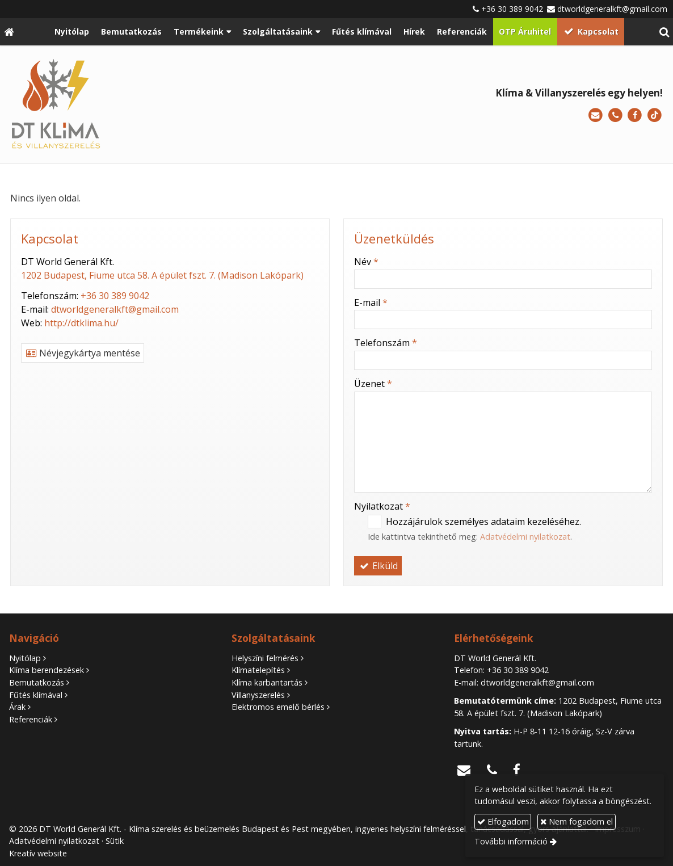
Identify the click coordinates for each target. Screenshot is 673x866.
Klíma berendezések (46, 670)
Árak (17, 706)
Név (366, 261)
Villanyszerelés (258, 695)
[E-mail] (595, 115)
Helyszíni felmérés (265, 658)
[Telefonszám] (615, 115)
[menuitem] (72, 31)
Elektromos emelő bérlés (278, 706)
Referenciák (30, 719)
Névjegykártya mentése (82, 353)
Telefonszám (385, 343)
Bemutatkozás (36, 682)
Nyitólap (25, 658)
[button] (664, 31)
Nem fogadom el (576, 821)
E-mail (371, 302)
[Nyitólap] (9, 31)
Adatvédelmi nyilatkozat (525, 536)
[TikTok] (654, 115)
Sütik (115, 840)
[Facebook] (634, 115)
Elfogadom (503, 821)
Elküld (378, 566)
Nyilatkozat (382, 506)
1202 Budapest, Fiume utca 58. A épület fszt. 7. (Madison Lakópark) (162, 275)
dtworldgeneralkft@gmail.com (612, 8)
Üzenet (373, 383)
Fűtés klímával (35, 695)
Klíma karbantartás (267, 682)
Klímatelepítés (258, 670)
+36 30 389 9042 (512, 8)
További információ (511, 841)
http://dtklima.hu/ (81, 323)
